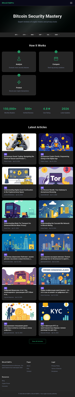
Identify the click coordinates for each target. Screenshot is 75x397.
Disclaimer (54, 371)
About (28, 366)
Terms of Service (56, 368)
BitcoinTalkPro (8, 3)
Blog (3, 380)
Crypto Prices (6, 383)
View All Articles (37, 341)
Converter (5, 386)
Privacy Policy (55, 366)
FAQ (28, 368)
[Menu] (71, 3)
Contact (29, 371)
